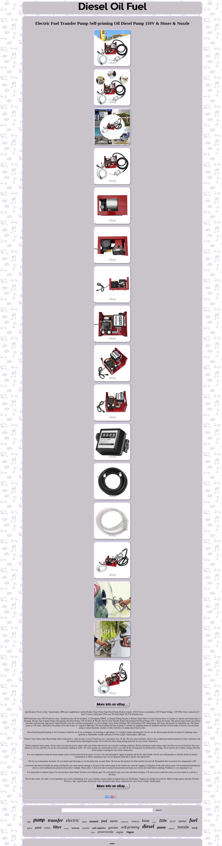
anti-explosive (99, 828)
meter (114, 821)
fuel (193, 820)
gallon (29, 828)
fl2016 (47, 828)
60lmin (66, 828)
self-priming (130, 827)
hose (145, 820)
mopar (154, 822)
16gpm (130, 832)
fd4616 (135, 822)
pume (161, 827)
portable (85, 828)
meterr (183, 821)
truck (195, 827)
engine (119, 832)
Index (112, 844)
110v (163, 820)
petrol (38, 827)
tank (28, 822)
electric (72, 820)
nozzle (183, 826)
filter (57, 827)
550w (93, 832)
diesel (148, 826)
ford (104, 821)
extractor (172, 828)
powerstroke (105, 832)
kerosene (75, 828)
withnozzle (124, 822)
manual (94, 821)
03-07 (173, 821)
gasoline (113, 827)
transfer (55, 820)
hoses (84, 822)
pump (39, 820)
